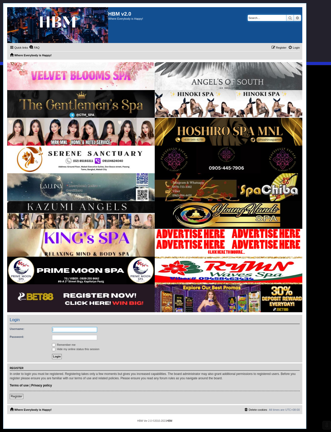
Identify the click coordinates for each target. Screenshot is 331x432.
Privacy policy (41, 385)
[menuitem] (34, 48)
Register (16, 396)
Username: (17, 328)
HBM (169, 420)
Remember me (64, 344)
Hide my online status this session (75, 349)
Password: (17, 336)
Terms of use (19, 385)
